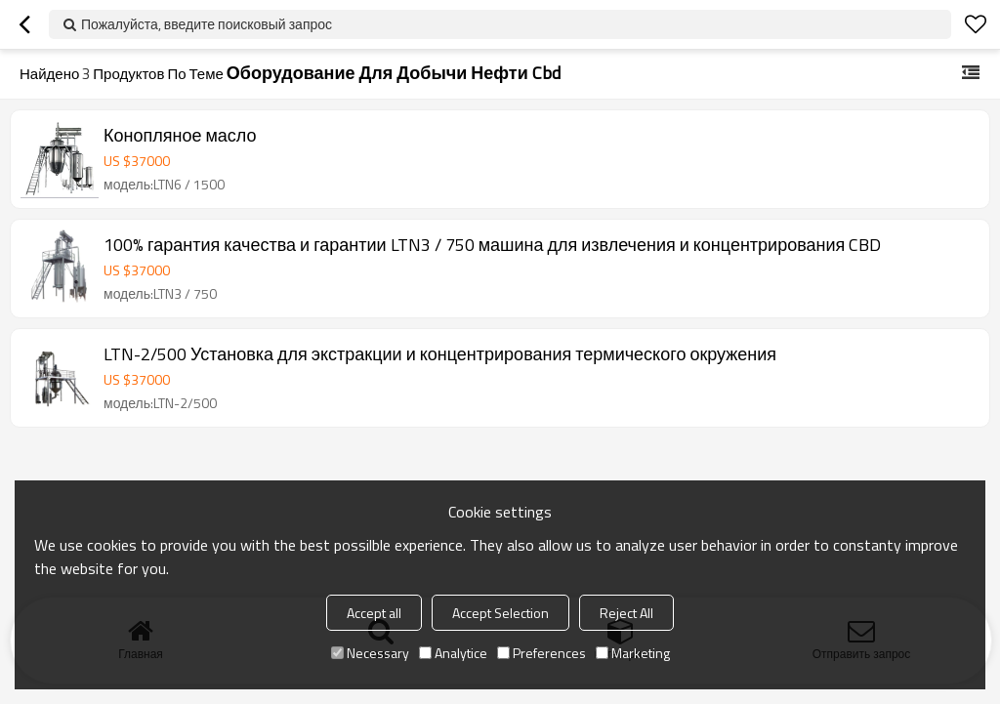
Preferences (541, 652)
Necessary (370, 652)
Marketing (633, 652)
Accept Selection (500, 612)
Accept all (374, 612)
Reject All (626, 612)
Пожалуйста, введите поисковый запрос (206, 24)
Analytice (453, 652)
